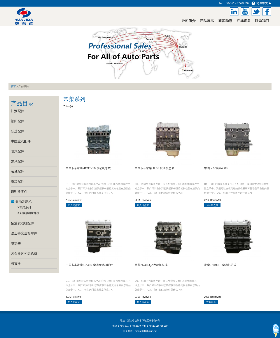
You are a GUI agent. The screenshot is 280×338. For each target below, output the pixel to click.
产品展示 (207, 21)
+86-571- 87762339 (236, 3)
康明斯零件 (19, 191)
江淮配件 (17, 111)
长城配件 (17, 171)
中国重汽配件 (21, 141)
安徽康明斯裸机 (29, 213)
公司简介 (189, 21)
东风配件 (17, 161)
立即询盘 (211, 302)
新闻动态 (225, 21)
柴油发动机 (23, 202)
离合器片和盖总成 (24, 253)
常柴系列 (25, 207)
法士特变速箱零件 (24, 233)
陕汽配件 (17, 151)
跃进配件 (17, 131)
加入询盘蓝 (74, 205)
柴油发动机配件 (22, 223)
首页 (14, 86)
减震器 (16, 263)
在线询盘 (244, 21)
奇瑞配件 (17, 181)
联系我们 (262, 21)
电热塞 (16, 243)
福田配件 (17, 121)
